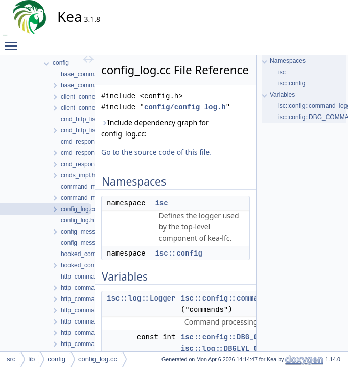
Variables (282, 94)
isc (161, 203)
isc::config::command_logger (239, 298)
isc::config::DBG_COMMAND (232, 336)
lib (31, 359)
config (56, 359)
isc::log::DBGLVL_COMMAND (232, 348)
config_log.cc (97, 359)
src (11, 359)
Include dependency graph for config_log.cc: (155, 128)
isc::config (178, 253)
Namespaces (288, 60)
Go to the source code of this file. (156, 152)
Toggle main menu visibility (13, 41)
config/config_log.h (185, 107)
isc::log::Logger (141, 298)
